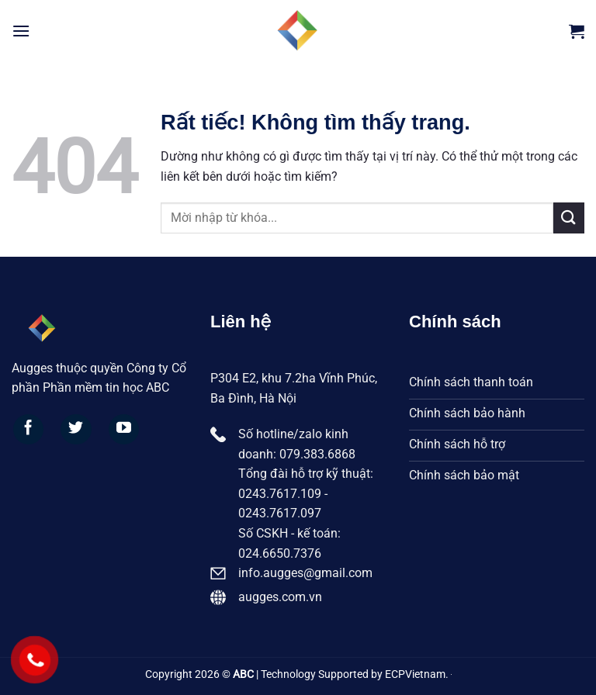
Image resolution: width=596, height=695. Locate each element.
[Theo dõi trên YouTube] (124, 429)
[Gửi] (568, 217)
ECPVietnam (415, 674)
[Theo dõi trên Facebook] (28, 429)
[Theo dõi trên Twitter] (76, 429)
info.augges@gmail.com (305, 572)
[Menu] (21, 31)
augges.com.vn (280, 597)
